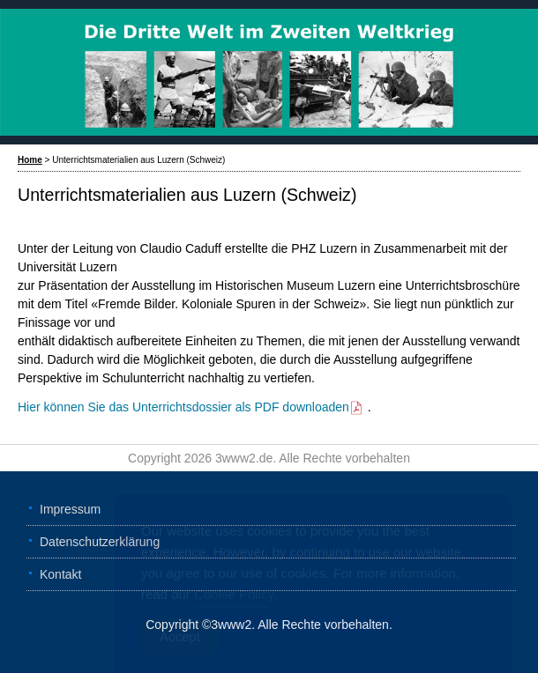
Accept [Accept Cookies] (180, 639)
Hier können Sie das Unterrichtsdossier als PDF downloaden (190, 407)
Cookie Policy (234, 596)
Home (30, 160)
